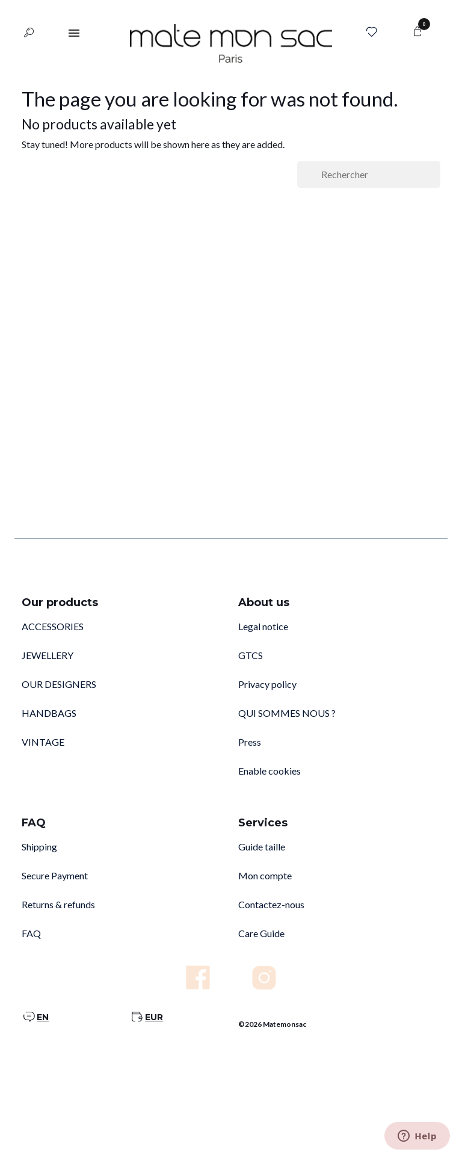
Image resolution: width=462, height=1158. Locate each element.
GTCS (250, 655)
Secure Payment (55, 875)
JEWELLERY (47, 655)
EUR (154, 1017)
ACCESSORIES (53, 626)
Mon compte (265, 875)
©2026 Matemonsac (272, 1024)
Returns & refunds (58, 904)
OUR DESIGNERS (59, 684)
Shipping (39, 846)
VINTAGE (43, 742)
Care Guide (261, 933)
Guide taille (261, 846)
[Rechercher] (368, 174)
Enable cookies (269, 770)
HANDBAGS (49, 713)
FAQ (31, 933)
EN (43, 1017)
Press (249, 742)
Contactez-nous (271, 904)
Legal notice (263, 626)
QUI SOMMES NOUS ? (287, 713)
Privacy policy (267, 684)
